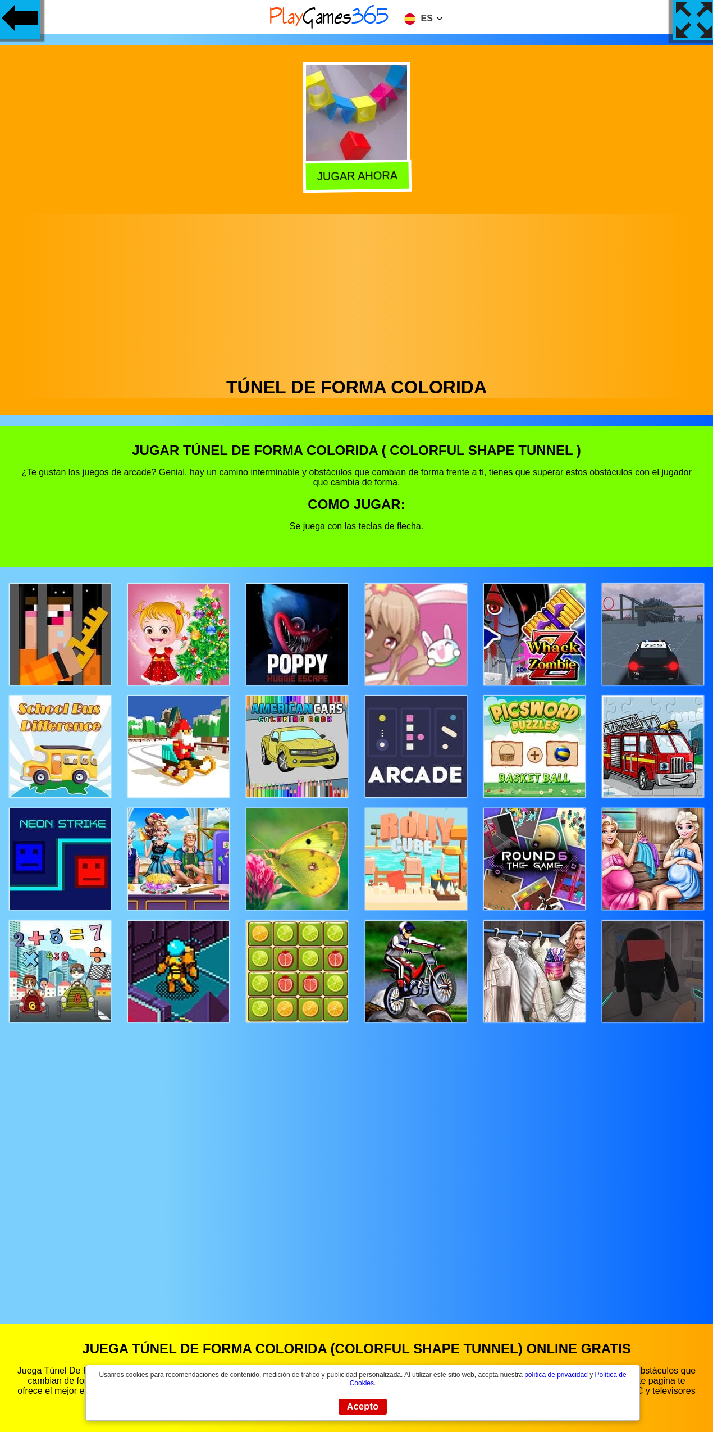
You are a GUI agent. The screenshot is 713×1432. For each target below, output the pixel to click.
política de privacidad (556, 1375)
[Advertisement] (356, 292)
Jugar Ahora (357, 175)
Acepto (363, 1406)
